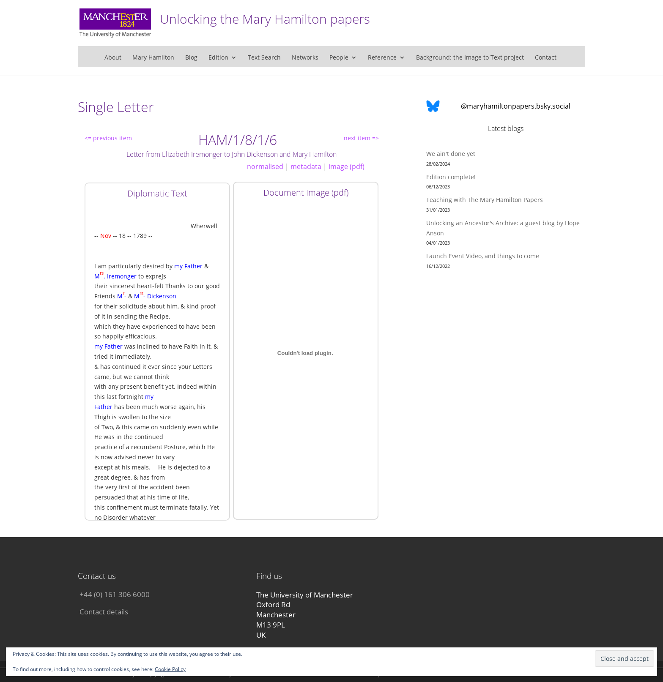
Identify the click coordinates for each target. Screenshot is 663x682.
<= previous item (108, 138)
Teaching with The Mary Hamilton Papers (484, 200)
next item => (361, 138)
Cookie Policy (170, 669)
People (338, 58)
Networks (305, 58)
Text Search (264, 58)
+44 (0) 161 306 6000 (114, 594)
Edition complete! (451, 177)
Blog (191, 58)
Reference (382, 58)
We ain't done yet (450, 154)
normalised (265, 166)
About (112, 58)
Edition (218, 58)
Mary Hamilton (153, 58)
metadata (305, 166)
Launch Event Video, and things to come (482, 256)
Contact (545, 58)
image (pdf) (346, 166)
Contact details (103, 612)
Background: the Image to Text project (470, 58)
